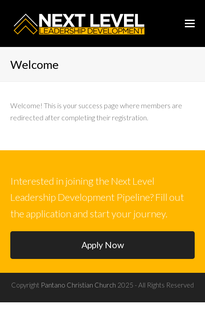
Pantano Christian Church (78, 285)
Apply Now (102, 245)
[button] (190, 23)
